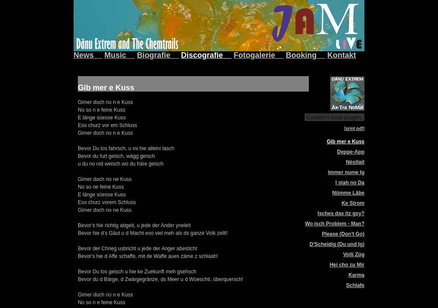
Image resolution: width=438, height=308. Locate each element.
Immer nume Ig (346, 172)
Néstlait (355, 162)
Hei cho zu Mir (347, 265)
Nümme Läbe (348, 193)
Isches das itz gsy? (341, 213)
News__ (88, 55)
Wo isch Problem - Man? (334, 224)
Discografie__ (206, 55)
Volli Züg (353, 255)
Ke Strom (353, 203)
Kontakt (341, 55)
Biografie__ (158, 55)
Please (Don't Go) (343, 234)
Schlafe (355, 285)
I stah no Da (349, 183)
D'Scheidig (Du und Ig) (337, 244)
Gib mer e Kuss (345, 142)
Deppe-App (350, 152)
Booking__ (305, 55)
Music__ (119, 55)
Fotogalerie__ (259, 55)
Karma (356, 275)
